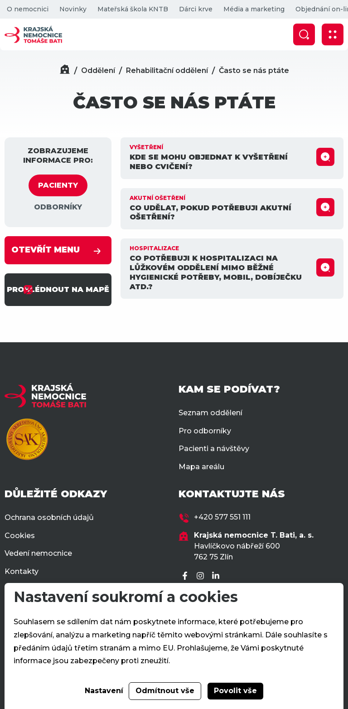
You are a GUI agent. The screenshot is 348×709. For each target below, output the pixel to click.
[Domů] (64, 70)
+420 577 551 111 (222, 517)
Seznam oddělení (210, 412)
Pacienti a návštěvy (214, 448)
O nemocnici (27, 9)
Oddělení (98, 70)
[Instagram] (201, 576)
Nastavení (104, 690)
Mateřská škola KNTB (132, 9)
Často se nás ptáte (254, 70)
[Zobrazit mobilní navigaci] (332, 34)
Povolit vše (235, 690)
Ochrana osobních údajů (49, 517)
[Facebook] (186, 576)
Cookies (20, 535)
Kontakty (22, 571)
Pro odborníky (205, 431)
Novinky (73, 9)
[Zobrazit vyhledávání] (304, 34)
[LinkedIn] (217, 576)
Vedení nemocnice (38, 553)
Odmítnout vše (164, 690)
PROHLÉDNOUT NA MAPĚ (58, 289)
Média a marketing (254, 9)
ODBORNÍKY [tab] (58, 207)
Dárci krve (196, 9)
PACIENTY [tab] (58, 185)
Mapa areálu (201, 466)
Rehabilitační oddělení (167, 70)
